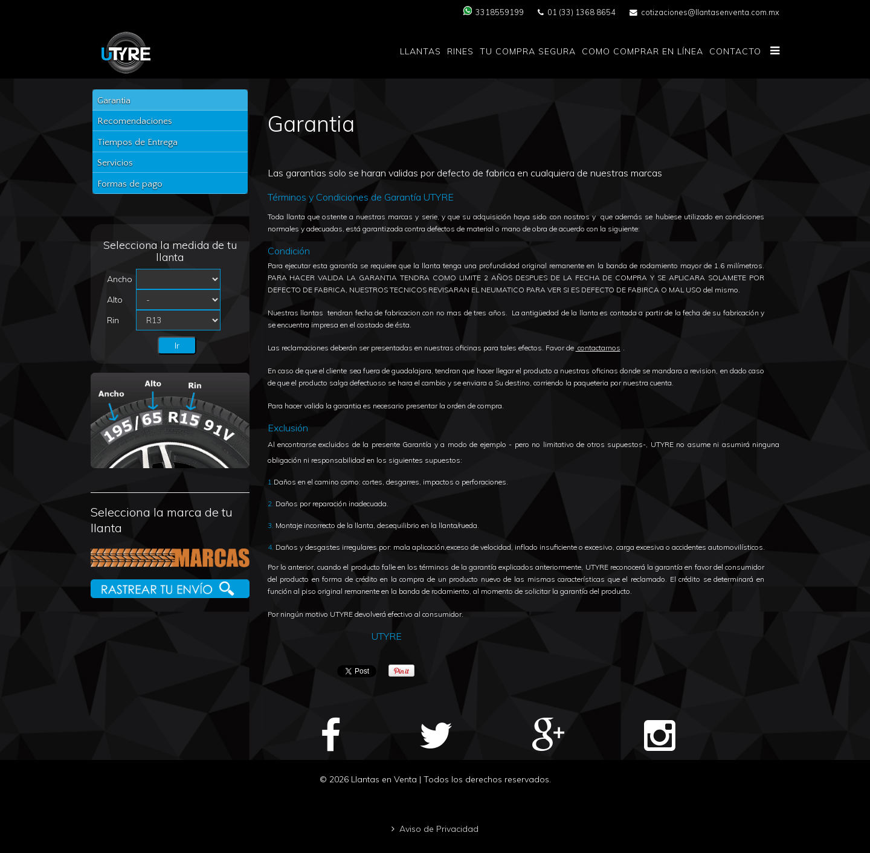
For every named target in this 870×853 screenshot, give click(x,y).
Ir (177, 345)
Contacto (735, 51)
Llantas (420, 51)
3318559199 (499, 12)
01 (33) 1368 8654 (581, 12)
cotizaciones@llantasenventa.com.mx (710, 12)
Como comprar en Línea (642, 51)
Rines (460, 51)
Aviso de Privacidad (438, 828)
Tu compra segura (528, 51)
